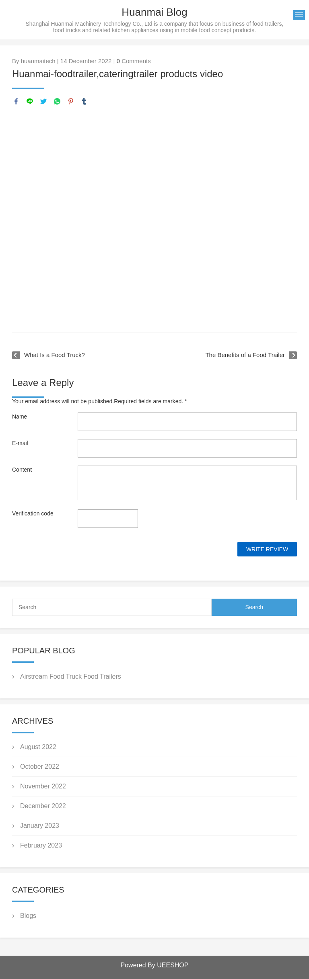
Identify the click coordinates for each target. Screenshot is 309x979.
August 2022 (38, 746)
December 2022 (43, 805)
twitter (43, 101)
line (30, 101)
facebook (16, 101)
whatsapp (57, 101)
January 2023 (39, 825)
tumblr (84, 101)
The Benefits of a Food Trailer (245, 354)
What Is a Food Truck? (54, 354)
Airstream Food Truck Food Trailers (70, 676)
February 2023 (41, 845)
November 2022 (43, 786)
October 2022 (39, 766)
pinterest (71, 101)
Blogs (28, 915)
